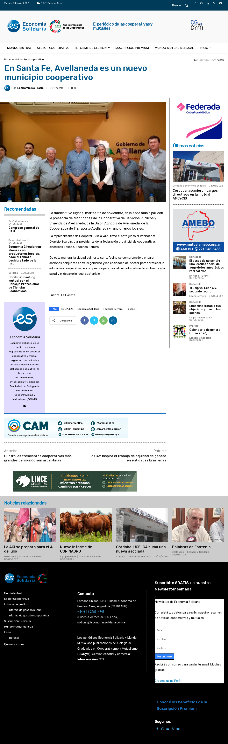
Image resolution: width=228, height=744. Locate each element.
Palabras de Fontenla (191, 547)
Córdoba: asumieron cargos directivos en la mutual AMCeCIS (195, 194)
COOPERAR (67, 308)
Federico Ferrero (113, 308)
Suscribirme (164, 656)
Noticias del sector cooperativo (24, 59)
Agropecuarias (68, 556)
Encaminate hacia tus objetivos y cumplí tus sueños (205, 309)
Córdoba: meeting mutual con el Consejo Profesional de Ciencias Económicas (23, 284)
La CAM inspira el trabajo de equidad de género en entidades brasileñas (128, 458)
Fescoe (131, 308)
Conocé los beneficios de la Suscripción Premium (182, 705)
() (84, 654)
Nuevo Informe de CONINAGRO (76, 549)
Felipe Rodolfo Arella (201, 317)
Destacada (195, 257)
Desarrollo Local (17, 240)
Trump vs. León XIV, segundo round (203, 289)
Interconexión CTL (91, 659)
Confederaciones (18, 221)
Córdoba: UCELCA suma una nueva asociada (141, 549)
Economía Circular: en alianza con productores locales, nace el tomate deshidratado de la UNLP (24, 255)
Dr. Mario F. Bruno (199, 276)
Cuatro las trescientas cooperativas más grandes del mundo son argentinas (38, 458)
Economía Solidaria (30, 88)
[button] (182, 5)
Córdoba (13, 273)
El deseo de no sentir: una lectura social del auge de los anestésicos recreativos (206, 266)
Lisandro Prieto (197, 296)
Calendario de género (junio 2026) (204, 331)
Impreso (193, 326)
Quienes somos (14, 644)
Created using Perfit (168, 681)
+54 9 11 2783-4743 (90, 612)
